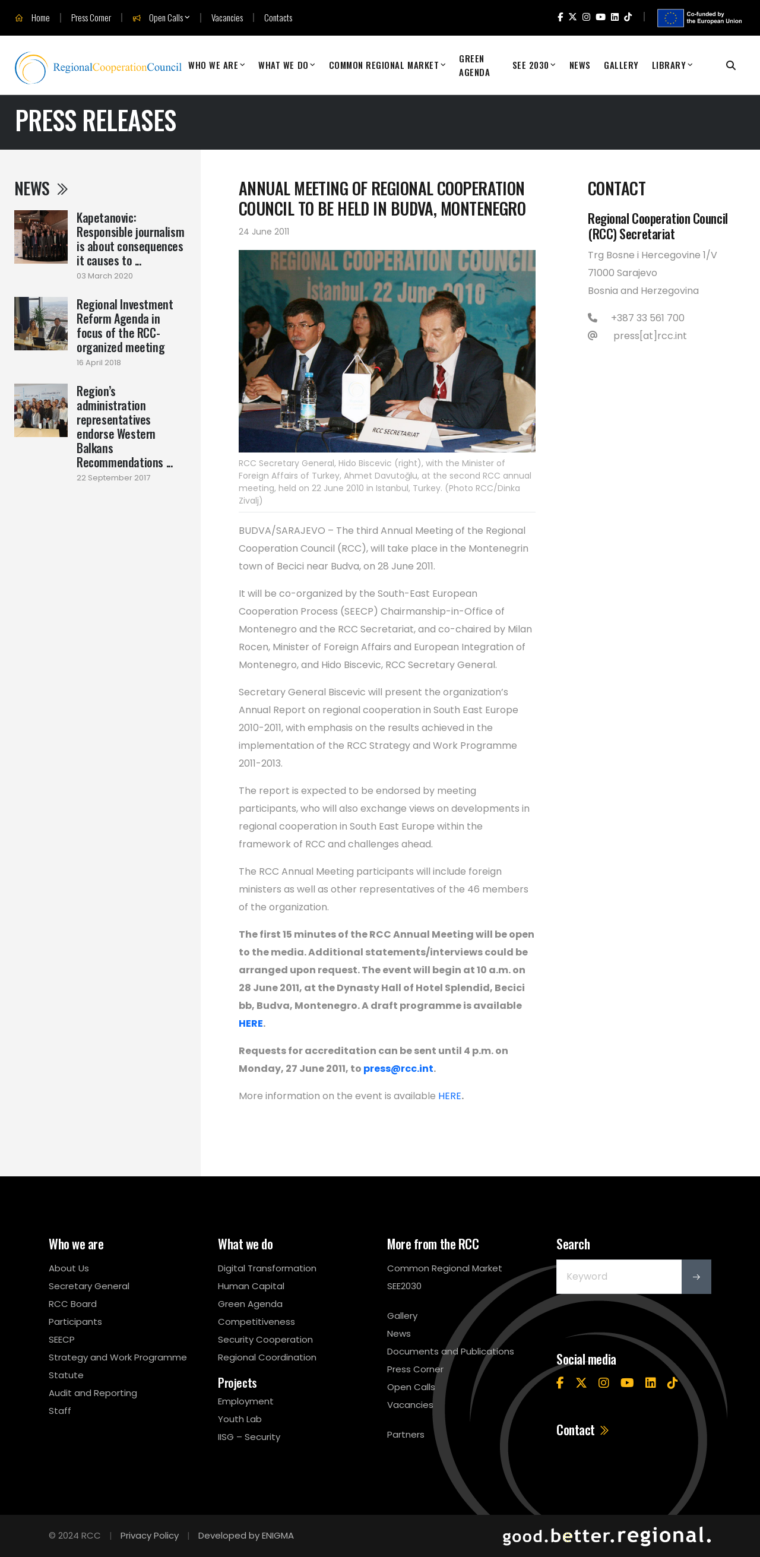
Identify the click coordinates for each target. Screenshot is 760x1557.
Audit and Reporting (93, 1393)
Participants (75, 1321)
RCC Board (73, 1304)
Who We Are (213, 64)
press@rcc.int (398, 1068)
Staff (60, 1410)
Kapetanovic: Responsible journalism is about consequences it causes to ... (130, 238)
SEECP (62, 1339)
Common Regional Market (384, 64)
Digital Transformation (267, 1268)
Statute (66, 1375)
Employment (246, 1401)
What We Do (283, 64)
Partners (406, 1434)
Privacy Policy (150, 1535)
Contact (583, 1429)
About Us (69, 1268)
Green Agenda (474, 65)
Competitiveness (256, 1321)
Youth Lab (240, 1419)
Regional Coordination (267, 1357)
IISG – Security (249, 1437)
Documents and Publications (450, 1351)
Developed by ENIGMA (246, 1535)
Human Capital (251, 1286)
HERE (251, 1023)
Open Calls (157, 18)
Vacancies (227, 17)
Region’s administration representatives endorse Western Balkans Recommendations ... (124, 426)
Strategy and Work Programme (118, 1357)
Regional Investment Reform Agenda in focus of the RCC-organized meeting (125, 325)
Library (669, 64)
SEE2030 (404, 1286)
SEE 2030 (530, 64)
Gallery (621, 64)
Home (32, 18)
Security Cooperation (265, 1339)
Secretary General (89, 1286)
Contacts (278, 17)
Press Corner (91, 17)
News (580, 64)
